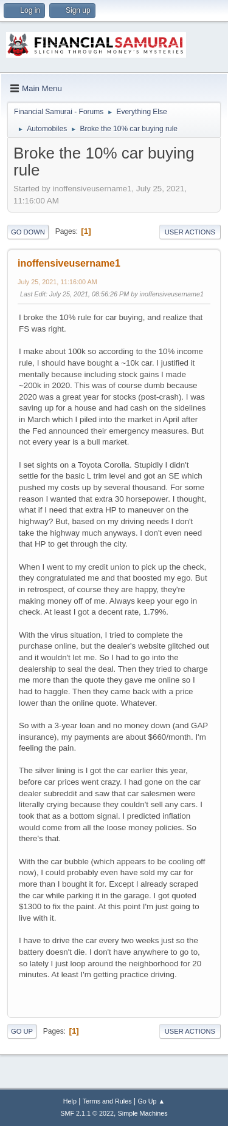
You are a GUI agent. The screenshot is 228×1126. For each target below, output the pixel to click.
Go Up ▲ (151, 1101)
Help (70, 1101)
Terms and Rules (107, 1101)
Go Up (22, 1031)
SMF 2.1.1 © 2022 (87, 1113)
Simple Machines (143, 1113)
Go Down (28, 232)
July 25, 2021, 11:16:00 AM (57, 281)
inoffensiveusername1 (69, 263)
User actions (190, 232)
